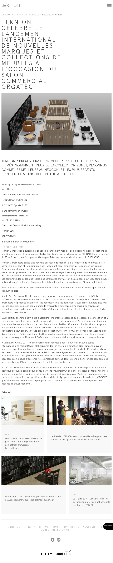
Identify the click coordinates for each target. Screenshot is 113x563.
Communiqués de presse (26, 15)
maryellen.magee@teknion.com (18, 241)
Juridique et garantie (25, 527)
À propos (6, 15)
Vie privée (53, 527)
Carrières (71, 527)
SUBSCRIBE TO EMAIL (55, 530)
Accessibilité (93, 527)
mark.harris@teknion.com (14, 210)
